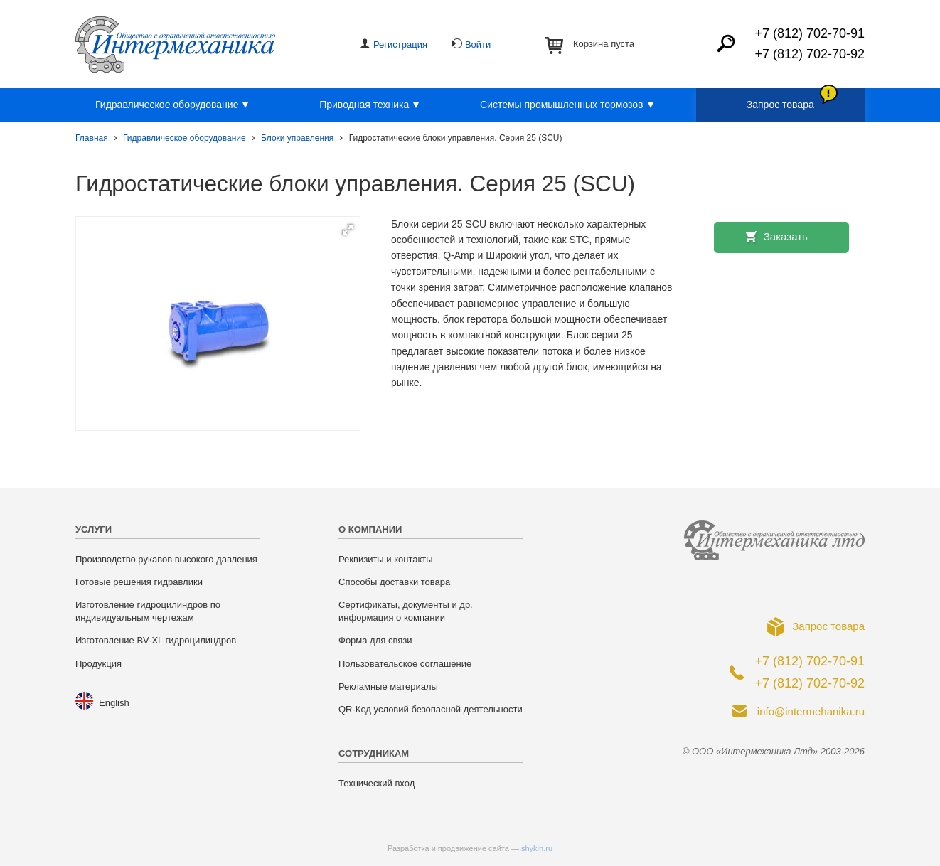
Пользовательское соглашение (404, 663)
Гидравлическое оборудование (173, 105)
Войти (478, 44)
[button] (347, 229)
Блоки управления (297, 138)
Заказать (786, 236)
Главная (91, 138)
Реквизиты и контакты (385, 559)
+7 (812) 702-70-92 (809, 54)
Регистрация (400, 44)
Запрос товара (780, 104)
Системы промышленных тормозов (569, 105)
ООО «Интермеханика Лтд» (175, 44)
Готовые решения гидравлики (139, 582)
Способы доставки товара (394, 582)
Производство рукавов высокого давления (166, 559)
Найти (726, 43)
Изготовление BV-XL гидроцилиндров (155, 640)
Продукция (98, 663)
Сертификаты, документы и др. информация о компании (405, 611)
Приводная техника (371, 105)
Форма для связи (375, 640)
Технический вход (376, 783)
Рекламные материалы (388, 686)
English (114, 702)
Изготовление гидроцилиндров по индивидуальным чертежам (147, 611)
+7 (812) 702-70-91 (809, 33)
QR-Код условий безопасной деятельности (430, 709)
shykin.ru (536, 848)
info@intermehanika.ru (811, 711)
